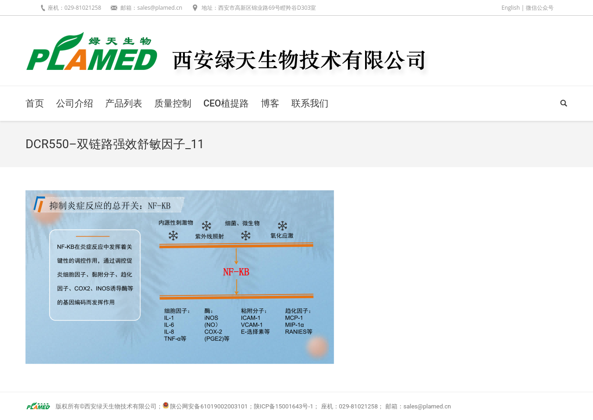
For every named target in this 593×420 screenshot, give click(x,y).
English (510, 8)
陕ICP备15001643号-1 (284, 406)
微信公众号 (540, 8)
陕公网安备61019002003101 (208, 406)
